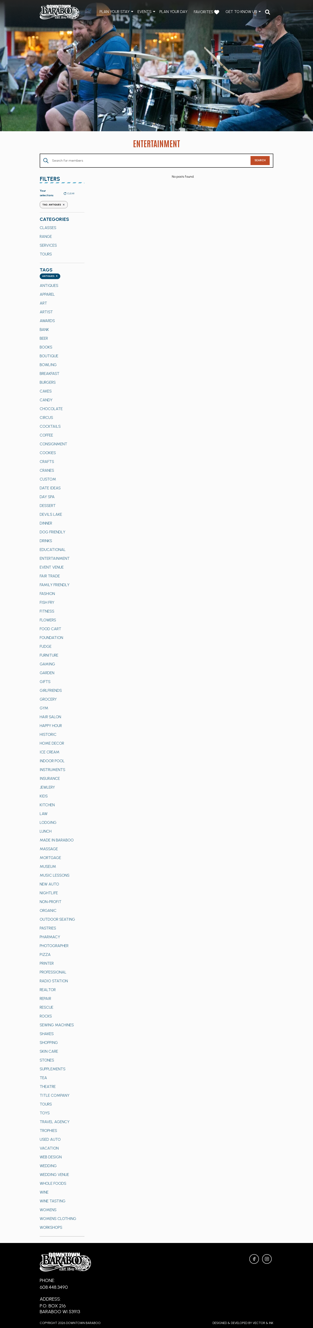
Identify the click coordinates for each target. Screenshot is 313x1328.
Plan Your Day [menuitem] (173, 11)
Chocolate (51, 409)
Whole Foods (53, 1183)
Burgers (48, 382)
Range (46, 236)
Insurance (50, 778)
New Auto (49, 884)
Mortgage (50, 858)
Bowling (48, 365)
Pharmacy (50, 937)
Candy (46, 400)
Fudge (46, 646)
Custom (48, 479)
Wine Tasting (52, 1201)
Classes (48, 228)
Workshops (51, 1227)
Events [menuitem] (145, 11)
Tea (43, 1078)
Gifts (45, 682)
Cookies (48, 453)
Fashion (47, 594)
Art (43, 303)
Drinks (46, 541)
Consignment (53, 444)
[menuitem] (267, 12)
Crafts (47, 462)
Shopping (49, 1043)
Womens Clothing (58, 1219)
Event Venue (52, 567)
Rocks (46, 1016)
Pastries (48, 928)
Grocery (48, 699)
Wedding (48, 1166)
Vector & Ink (263, 1323)
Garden (47, 673)
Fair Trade (50, 576)
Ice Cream (49, 752)
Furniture (49, 655)
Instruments (52, 770)
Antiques (49, 285)
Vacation (49, 1148)
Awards (47, 321)
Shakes (47, 1034)
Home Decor (52, 743)
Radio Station (54, 981)
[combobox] (50, 276)
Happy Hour (51, 726)
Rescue (46, 1007)
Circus (46, 418)
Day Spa (47, 497)
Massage (49, 849)
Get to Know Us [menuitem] (241, 11)
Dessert (48, 506)
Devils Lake (51, 514)
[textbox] (50, 276)
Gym (44, 708)
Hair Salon (50, 717)
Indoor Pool (52, 761)
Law (44, 814)
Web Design (51, 1157)
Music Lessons (54, 875)
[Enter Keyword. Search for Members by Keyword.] (145, 160)
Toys (45, 1113)
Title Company (54, 1095)
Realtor (48, 990)
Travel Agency (54, 1122)
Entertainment (55, 558)
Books (46, 347)
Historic (48, 734)
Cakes (46, 391)
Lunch (46, 831)
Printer (47, 963)
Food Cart (50, 629)
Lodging (48, 822)
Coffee (46, 435)
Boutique (49, 356)
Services (48, 245)
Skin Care (49, 1051)
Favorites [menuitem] (206, 12)
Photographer (54, 946)
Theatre (48, 1087)
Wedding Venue (54, 1175)
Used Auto (50, 1139)
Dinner (46, 523)
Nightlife (49, 893)
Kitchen (47, 805)
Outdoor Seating (57, 919)
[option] (62, 228)
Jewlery (47, 787)
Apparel (47, 294)
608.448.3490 (54, 1287)
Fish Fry (47, 602)
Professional (53, 972)
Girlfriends (51, 690)
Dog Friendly (52, 532)
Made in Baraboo (57, 840)
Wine (44, 1192)
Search (260, 160)
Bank (44, 329)
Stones (47, 1060)
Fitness (47, 611)
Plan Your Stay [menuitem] (115, 11)
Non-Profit (50, 902)
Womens (48, 1210)
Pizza (45, 954)
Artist (46, 312)
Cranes (47, 470)
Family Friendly (54, 585)
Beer (44, 338)
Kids (44, 796)
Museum (48, 866)
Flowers (48, 620)
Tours (46, 254)
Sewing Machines (57, 1025)
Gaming (47, 664)
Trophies (48, 1131)
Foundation (51, 638)
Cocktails (50, 426)
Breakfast (49, 374)
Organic (48, 910)
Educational (53, 550)
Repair (45, 999)
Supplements (52, 1069)
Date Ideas (50, 488)
